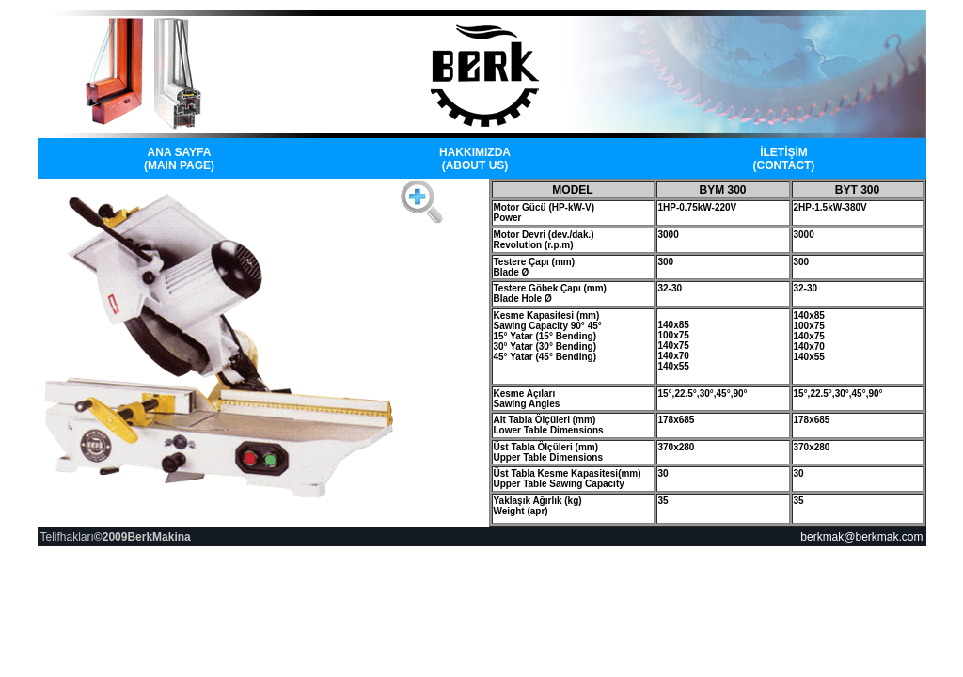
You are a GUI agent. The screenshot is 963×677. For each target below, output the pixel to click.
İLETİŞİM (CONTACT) (784, 159)
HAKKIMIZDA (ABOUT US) (475, 159)
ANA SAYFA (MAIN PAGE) (179, 159)
